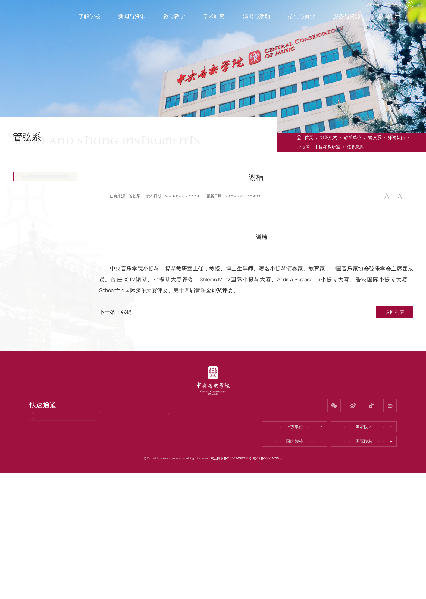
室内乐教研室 (35, 364)
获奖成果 (33, 415)
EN (398, 9)
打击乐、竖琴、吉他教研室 (43, 347)
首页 (309, 137)
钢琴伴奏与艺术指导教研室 (43, 326)
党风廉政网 (43, 546)
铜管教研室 (33, 309)
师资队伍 (396, 137)
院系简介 (33, 181)
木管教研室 (33, 296)
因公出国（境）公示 (51, 563)
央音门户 (379, 9)
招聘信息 (108, 546)
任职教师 (355, 146)
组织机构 (328, 137)
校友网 (174, 546)
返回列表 (395, 312)
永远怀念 (33, 396)
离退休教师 (33, 377)
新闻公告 (33, 434)
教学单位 (352, 137)
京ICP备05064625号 (267, 585)
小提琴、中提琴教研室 (318, 146)
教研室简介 (36, 250)
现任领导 (33, 199)
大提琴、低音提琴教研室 (43, 279)
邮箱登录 (354, 9)
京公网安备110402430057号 (231, 585)
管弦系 (374, 137)
